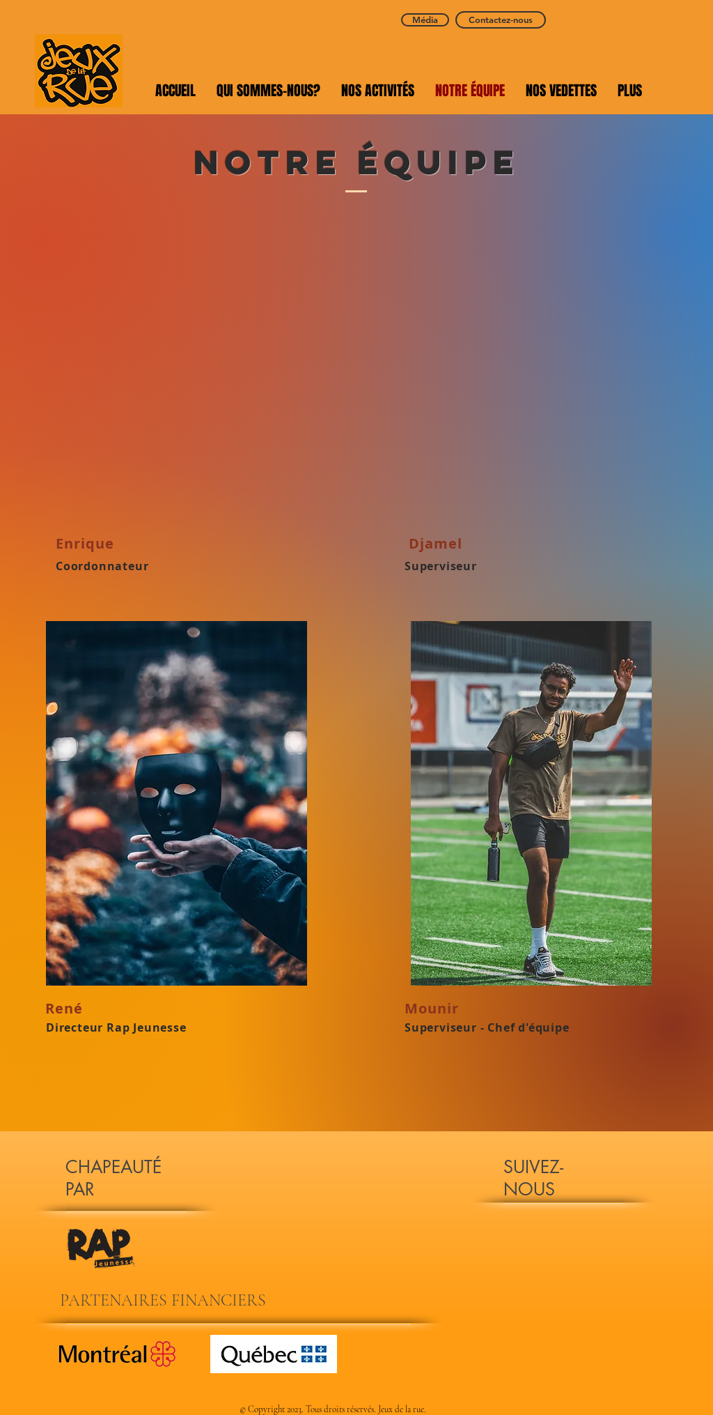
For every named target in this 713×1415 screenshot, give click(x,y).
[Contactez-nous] (500, 20)
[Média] (425, 19)
